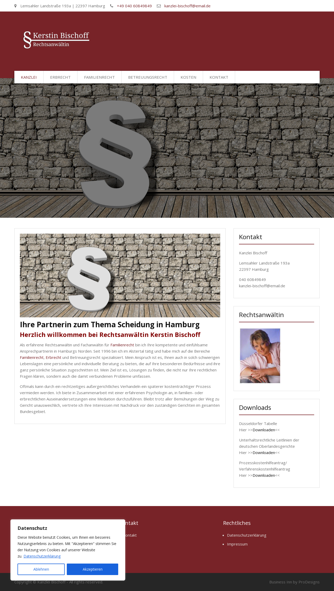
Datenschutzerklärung (42, 556)
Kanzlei (29, 77)
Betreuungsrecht (147, 77)
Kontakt (219, 77)
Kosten (188, 77)
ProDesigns (309, 581)
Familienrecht (99, 77)
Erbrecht (60, 77)
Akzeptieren (93, 569)
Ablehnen (41, 569)
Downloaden (264, 429)
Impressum (237, 544)
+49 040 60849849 (134, 5)
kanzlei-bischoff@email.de (187, 5)
